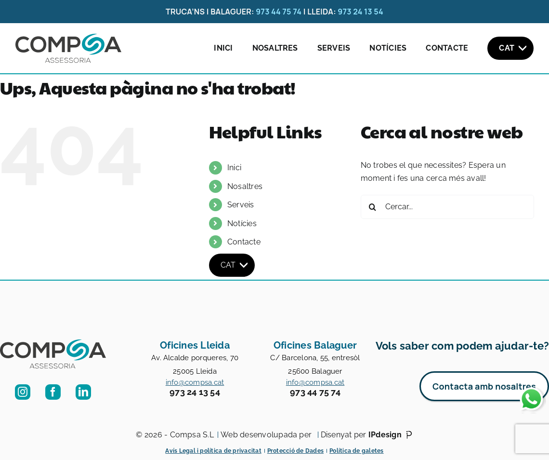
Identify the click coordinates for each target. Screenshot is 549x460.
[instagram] (22, 392)
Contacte (447, 48)
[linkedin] (83, 392)
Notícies (387, 48)
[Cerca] (373, 207)
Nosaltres (275, 48)
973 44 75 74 (278, 11)
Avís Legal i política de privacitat (213, 450)
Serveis (334, 48)
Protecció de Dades (295, 450)
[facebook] (53, 392)
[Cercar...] (447, 207)
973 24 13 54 (360, 11)
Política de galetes (356, 450)
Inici (223, 48)
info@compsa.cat (195, 382)
